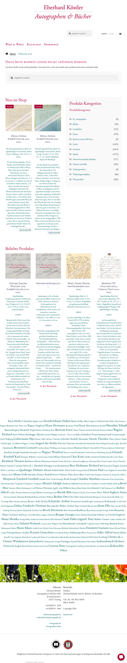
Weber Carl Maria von (9, 470)
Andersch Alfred (118, 474)
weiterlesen (25, 230)
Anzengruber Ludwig (75, 546)
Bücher (76, 124)
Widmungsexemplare (81, 174)
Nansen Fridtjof (106, 430)
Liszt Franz (44, 546)
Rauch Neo (92, 532)
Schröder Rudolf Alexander (75, 439)
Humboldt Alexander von (31, 452)
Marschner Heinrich (80, 537)
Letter (75, 144)
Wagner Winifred (53, 452)
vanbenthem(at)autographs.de (49, 617)
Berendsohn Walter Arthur (61, 505)
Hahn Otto (86, 488)
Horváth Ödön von (115, 497)
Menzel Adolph (52, 483)
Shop (13, 53)
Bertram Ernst (64, 430)
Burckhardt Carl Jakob (75, 523)
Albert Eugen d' (90, 421)
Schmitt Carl (98, 488)
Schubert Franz (90, 434)
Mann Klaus (24, 528)
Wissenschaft (78, 179)
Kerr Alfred (103, 492)
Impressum (67, 614)
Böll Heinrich (105, 465)
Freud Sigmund (7, 506)
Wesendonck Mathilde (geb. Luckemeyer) (88, 501)
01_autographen (79, 119)
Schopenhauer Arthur (18, 532)
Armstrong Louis (50, 492)
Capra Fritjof (48, 456)
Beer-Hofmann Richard (85, 465)
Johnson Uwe (110, 488)
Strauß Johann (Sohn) (57, 421)
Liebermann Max (24, 439)
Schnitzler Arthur (59, 501)
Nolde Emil (120, 447)
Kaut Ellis (104, 505)
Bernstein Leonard (25, 447)
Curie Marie (118, 456)
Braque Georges (65, 514)
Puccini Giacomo (67, 443)
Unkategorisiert (79, 169)
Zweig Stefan (25, 519)
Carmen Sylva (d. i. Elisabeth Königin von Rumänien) (42, 465)
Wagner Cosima (28, 443)
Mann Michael (82, 514)
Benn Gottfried (81, 506)
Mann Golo (20, 474)
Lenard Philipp (51, 434)
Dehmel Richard (30, 523)
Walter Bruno (74, 474)
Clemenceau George (52, 541)
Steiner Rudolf (45, 474)
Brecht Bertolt (66, 537)
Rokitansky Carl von (115, 501)
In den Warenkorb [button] (18, 398)
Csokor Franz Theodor (116, 461)
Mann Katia (105, 546)
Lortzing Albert (7, 501)
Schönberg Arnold (104, 452)
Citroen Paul (96, 470)
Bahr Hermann (70, 510)
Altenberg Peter (48, 430)
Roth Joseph (70, 479)
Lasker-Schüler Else (118, 519)
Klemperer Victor (100, 497)
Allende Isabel (50, 470)
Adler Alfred (105, 532)
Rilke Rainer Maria (11, 523)
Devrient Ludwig (98, 537)
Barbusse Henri (33, 461)
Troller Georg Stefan (79, 470)
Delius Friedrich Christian (30, 505)
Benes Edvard (115, 528)
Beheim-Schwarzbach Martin (74, 528)
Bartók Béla (64, 492)
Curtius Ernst (90, 452)
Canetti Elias (121, 470)
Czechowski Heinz (38, 537)
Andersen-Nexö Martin (40, 519)
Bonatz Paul (93, 506)
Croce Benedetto (53, 537)
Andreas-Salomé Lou (73, 483)
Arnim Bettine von (92, 546)
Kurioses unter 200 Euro (83, 139)
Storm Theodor (99, 439)
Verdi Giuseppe (57, 479)
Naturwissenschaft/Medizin (84, 159)
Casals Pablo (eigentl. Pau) (78, 519)
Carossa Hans (57, 546)
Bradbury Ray (83, 510)
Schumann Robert (9, 528)
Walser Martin (115, 439)
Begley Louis (38, 421)
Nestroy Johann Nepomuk (21, 510)
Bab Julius (32, 474)
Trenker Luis (37, 510)
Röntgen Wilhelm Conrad (32, 456)
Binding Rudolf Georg (107, 434)
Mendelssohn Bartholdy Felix (88, 443)
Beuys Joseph (96, 510)
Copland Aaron (93, 523)
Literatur (76, 149)
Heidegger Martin (35, 434)
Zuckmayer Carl (28, 488)
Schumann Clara (108, 479)
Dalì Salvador (55, 519)
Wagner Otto (57, 523)
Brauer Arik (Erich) (38, 501)
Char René (78, 456)
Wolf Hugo (105, 523)
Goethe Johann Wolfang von (49, 447)
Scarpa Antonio (67, 447)
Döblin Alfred (64, 470)
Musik (75, 154)
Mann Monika (10, 519)
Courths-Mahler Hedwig (109, 483)
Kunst (75, 134)
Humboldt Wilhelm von (98, 514)
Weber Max (114, 421)
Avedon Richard (93, 430)
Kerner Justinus (21, 501)
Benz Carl (85, 474)
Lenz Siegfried (110, 470)
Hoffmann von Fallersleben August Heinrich (37, 514)
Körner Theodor (54, 439)
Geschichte (77, 129)
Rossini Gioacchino (42, 532)
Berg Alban (77, 488)
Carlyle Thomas (16, 492)
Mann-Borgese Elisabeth (17, 430)
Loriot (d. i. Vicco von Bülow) (69, 434)
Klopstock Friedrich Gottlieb (21, 479)
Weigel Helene (36, 430)
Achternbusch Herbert (110, 541)
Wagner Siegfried (36, 425)
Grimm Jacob (106, 456)
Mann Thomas (79, 430)
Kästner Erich (7, 474)
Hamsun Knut (81, 447)
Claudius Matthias (89, 479)
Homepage (51, 44)
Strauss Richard (25, 496)
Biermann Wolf (72, 425)
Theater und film (80, 164)
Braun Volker (41, 439)
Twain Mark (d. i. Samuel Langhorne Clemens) (77, 461)
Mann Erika (77, 421)
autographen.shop (53, 626)
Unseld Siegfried (116, 514)
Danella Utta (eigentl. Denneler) (17, 537)
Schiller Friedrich (92, 456)
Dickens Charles (79, 492)
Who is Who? (14, 44)
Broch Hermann (53, 510)
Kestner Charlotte (91, 483)
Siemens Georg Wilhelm (33, 492)
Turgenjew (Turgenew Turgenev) (29, 483)
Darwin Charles (10, 497)
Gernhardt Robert (62, 532)
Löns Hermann (55, 528)
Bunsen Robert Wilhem (44, 497)
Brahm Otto (61, 496)
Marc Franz (102, 461)
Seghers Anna (118, 492)
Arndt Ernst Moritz (40, 528)
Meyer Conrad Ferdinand (74, 452)
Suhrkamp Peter (78, 532)
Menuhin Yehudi (116, 425)
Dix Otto (74, 496)
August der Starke (46, 443)
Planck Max (84, 425)
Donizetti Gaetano (97, 528)
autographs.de (55, 623)
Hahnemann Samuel (49, 461)
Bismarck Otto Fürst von (16, 425)
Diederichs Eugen (12, 546)
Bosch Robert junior (30, 546)
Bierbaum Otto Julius (87, 541)
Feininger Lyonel (69, 541)
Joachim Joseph (12, 452)
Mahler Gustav (102, 519)
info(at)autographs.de (52, 614)
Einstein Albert (15, 488)
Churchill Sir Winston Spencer (102, 447)
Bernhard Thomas (13, 461)
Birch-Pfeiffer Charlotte (20, 421)
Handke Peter (45, 479)
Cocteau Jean (46, 523)
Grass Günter (91, 492)
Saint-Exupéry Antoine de (101, 474)
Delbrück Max (103, 421)
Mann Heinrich (62, 456)
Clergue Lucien (119, 465)
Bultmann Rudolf (98, 425)
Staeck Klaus (119, 532)
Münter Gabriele (7, 465)
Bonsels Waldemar (60, 474)
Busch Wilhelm (19, 434)
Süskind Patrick (86, 497)
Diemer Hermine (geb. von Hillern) (53, 488)
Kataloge (34, 44)
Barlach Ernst (117, 523)
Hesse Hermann (55, 425)
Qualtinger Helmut (31, 470)
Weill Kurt (13, 514)
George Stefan (108, 510)
